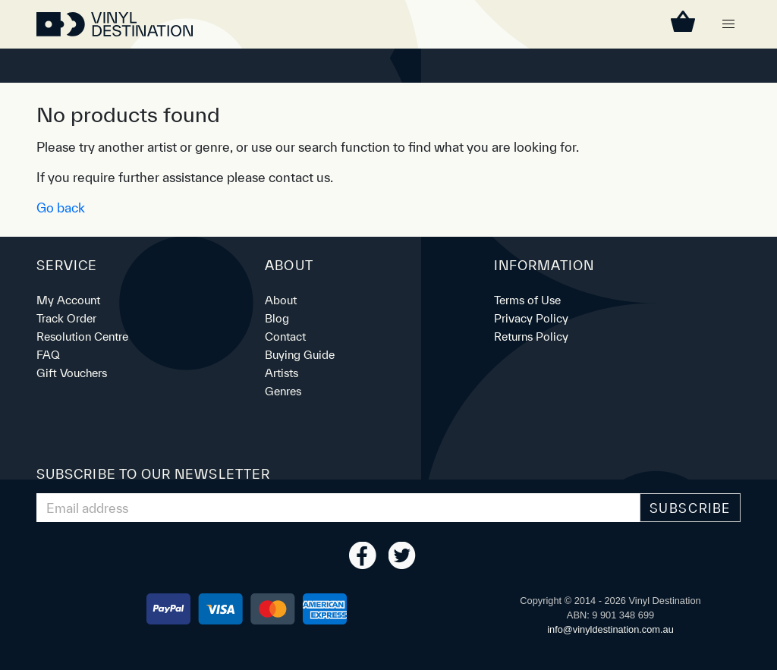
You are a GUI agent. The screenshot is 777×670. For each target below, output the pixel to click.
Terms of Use (527, 300)
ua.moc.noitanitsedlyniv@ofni (610, 629)
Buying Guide (300, 354)
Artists (281, 372)
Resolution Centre (82, 336)
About (281, 300)
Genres (283, 391)
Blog (277, 318)
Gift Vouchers (71, 372)
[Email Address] (338, 507)
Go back (60, 207)
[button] (728, 24)
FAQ (48, 354)
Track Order (66, 318)
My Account (68, 300)
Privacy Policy (531, 318)
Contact (285, 336)
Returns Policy (531, 336)
